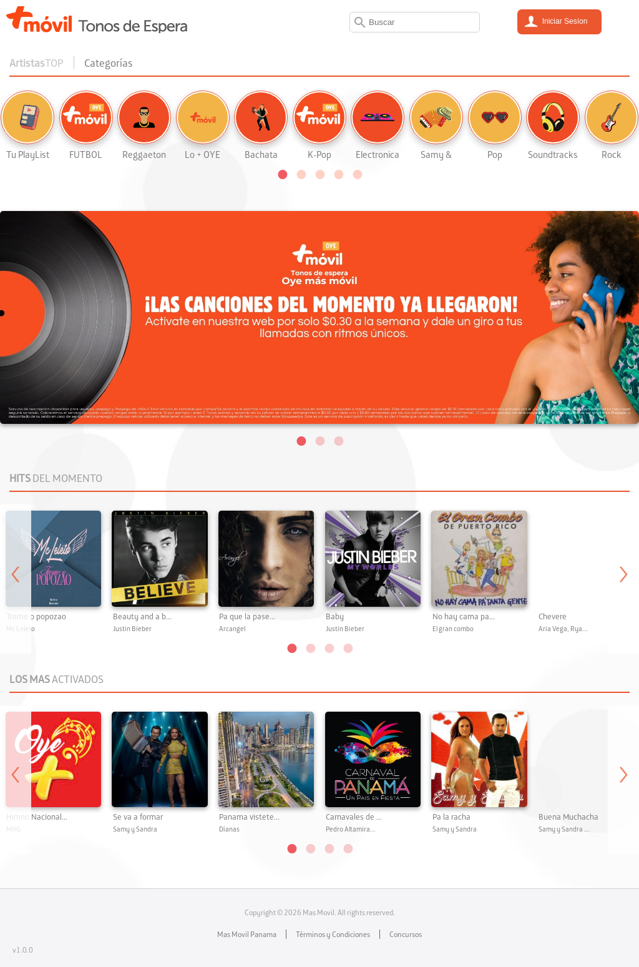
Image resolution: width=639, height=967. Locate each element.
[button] (282, 173)
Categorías (108, 62)
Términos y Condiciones (333, 934)
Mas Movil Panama (246, 934)
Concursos (405, 934)
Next (623, 579)
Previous (15, 579)
